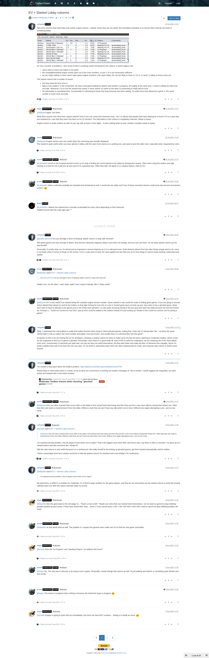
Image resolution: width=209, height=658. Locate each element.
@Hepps (63, 567)
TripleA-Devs (104, 653)
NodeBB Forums (122, 653)
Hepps (39, 109)
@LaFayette (57, 109)
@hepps (40, 571)
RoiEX (39, 203)
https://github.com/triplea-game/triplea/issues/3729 (101, 367)
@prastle (63, 181)
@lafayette (41, 112)
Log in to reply (174, 18)
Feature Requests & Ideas (43, 18)
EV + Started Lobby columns (64, 273)
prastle (39, 160)
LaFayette (40, 24)
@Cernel (63, 159)
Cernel (39, 138)
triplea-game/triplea (90, 379)
